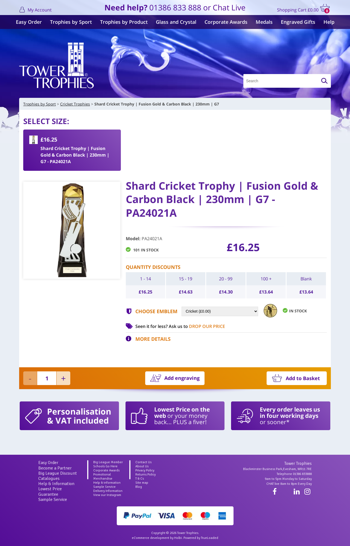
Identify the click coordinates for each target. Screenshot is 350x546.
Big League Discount (57, 473)
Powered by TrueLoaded (200, 538)
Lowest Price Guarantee (50, 491)
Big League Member (108, 462)
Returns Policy (145, 474)
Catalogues (49, 478)
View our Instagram (107, 495)
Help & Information (56, 483)
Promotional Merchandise (102, 476)
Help (328, 22)
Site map (141, 483)
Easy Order (29, 22)
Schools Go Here (105, 466)
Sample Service (52, 499)
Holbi (178, 538)
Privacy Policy (144, 470)
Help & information (107, 483)
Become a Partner (55, 468)
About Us (141, 466)
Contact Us (143, 462)
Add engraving (182, 378)
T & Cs (139, 479)
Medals (264, 22)
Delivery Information (107, 491)
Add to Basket (303, 378)
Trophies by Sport (71, 22)
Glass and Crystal (176, 22)
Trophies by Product (124, 22)
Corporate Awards (226, 22)
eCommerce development (150, 538)
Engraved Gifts (298, 22)
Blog (138, 487)
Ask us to (197, 326)
